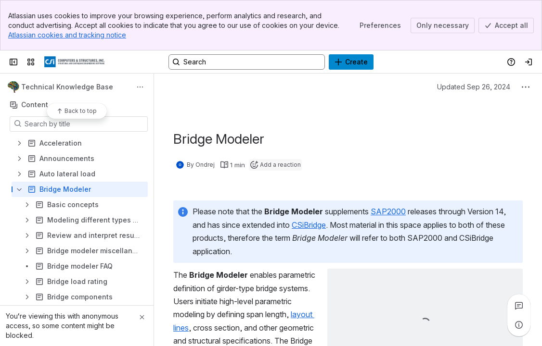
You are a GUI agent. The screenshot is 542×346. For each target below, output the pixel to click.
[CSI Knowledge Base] (74, 62)
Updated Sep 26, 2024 (473, 87)
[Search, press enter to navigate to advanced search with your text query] (246, 62)
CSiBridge (309, 225)
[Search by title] (84, 124)
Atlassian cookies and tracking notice (67, 35)
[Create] (351, 62)
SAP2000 (388, 211)
